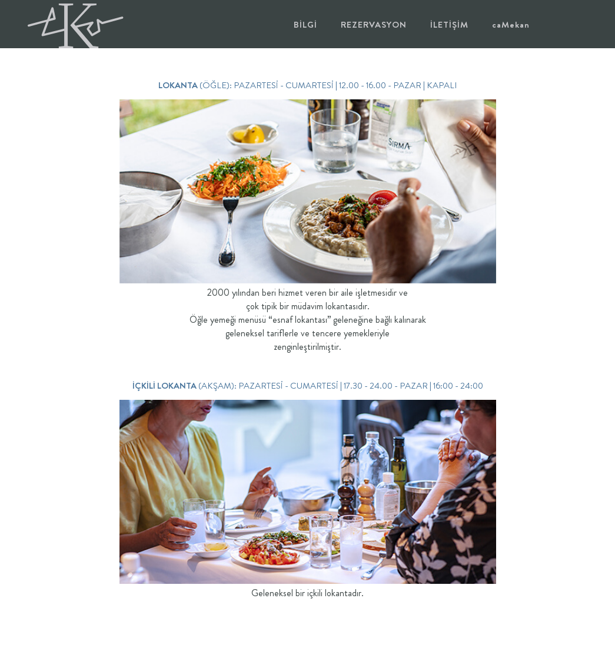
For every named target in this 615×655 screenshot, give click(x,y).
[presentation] (107, 191)
